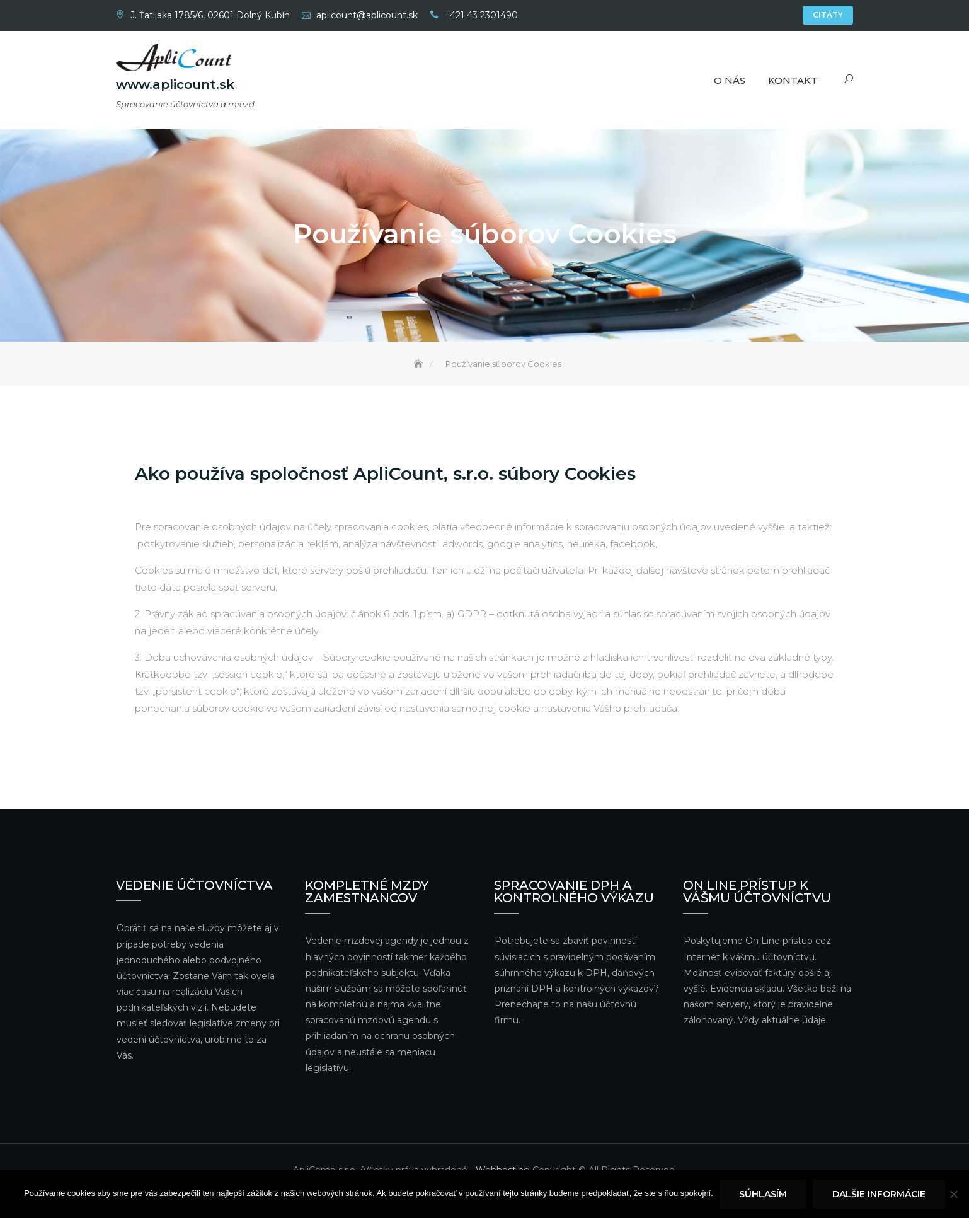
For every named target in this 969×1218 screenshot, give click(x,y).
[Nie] (953, 1194)
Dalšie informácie (879, 1194)
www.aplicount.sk (175, 85)
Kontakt (793, 80)
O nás (729, 80)
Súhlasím (763, 1194)
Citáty (828, 15)
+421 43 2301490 (481, 15)
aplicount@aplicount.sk (367, 15)
